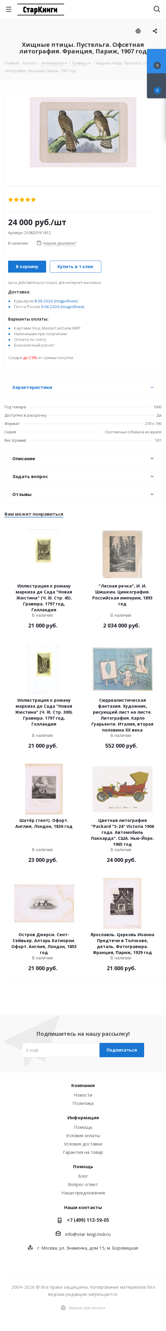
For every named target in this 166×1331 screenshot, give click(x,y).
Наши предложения (83, 1193)
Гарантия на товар (83, 1152)
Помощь (83, 1127)
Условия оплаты (83, 1135)
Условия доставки (83, 1144)
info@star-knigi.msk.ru (88, 1234)
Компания (83, 1085)
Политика (83, 1103)
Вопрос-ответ (83, 1184)
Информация (83, 1117)
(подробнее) (66, 301)
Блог (83, 1176)
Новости (83, 1095)
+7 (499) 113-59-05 (88, 1220)
